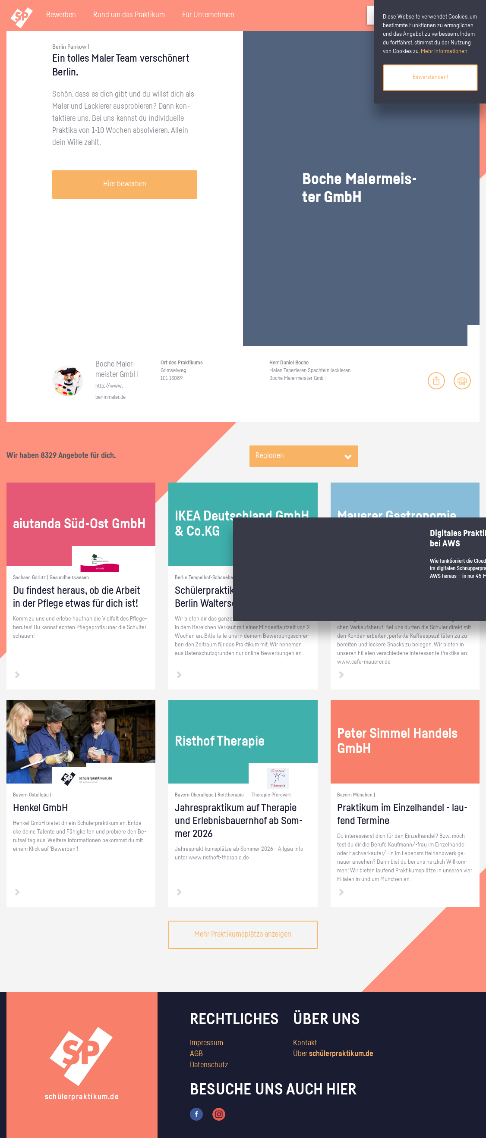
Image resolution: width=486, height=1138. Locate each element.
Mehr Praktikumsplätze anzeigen (242, 934)
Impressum (206, 1043)
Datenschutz (209, 1065)
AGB (196, 1054)
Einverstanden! (430, 77)
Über (333, 1054)
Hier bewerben (124, 184)
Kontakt (305, 1043)
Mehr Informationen (444, 51)
